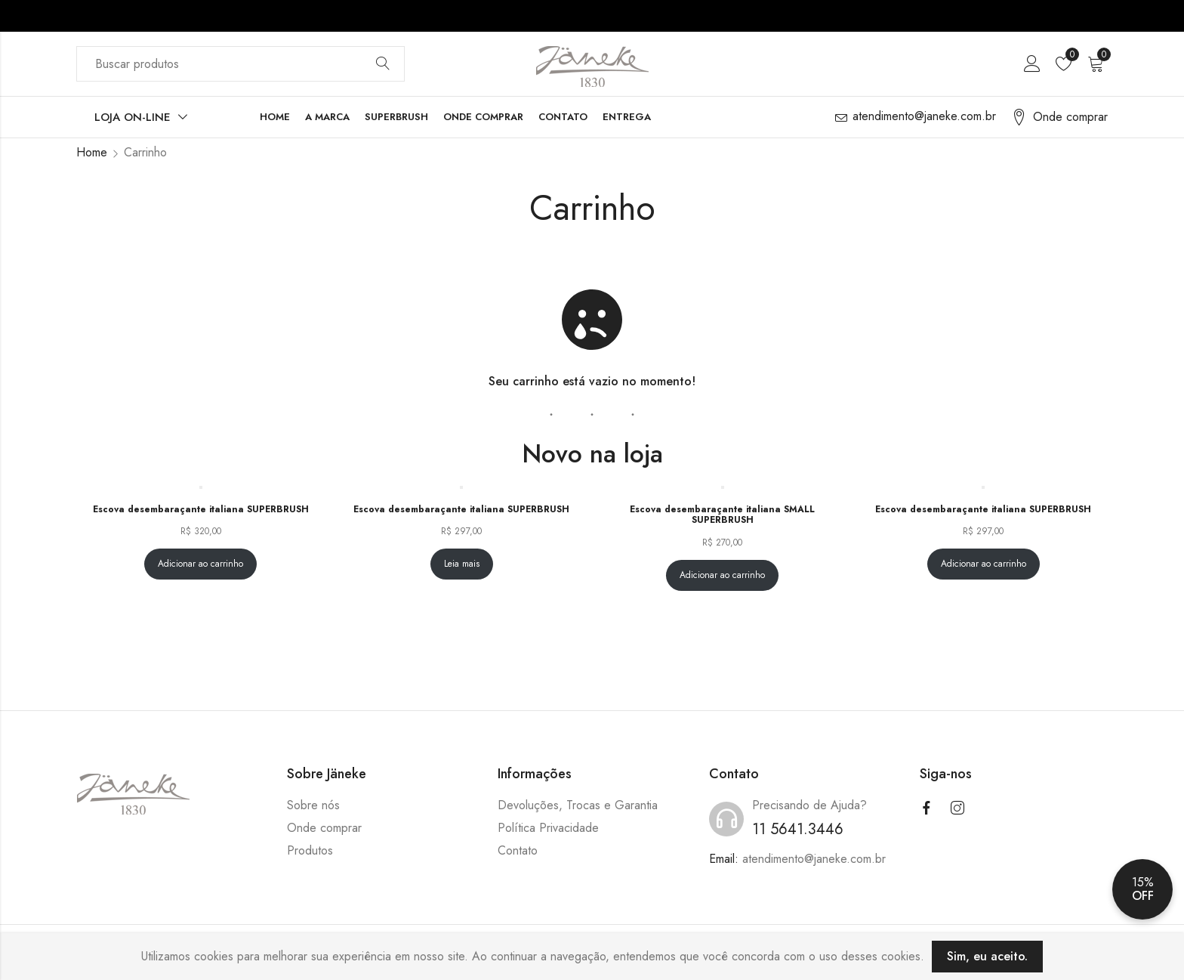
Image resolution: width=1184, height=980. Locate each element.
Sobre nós (313, 805)
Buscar (383, 64)
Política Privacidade (548, 827)
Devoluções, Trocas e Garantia (578, 805)
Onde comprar (324, 827)
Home (91, 152)
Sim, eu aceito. (987, 956)
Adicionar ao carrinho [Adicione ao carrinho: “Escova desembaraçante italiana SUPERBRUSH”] (200, 563)
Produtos (310, 850)
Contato (518, 850)
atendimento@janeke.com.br (814, 858)
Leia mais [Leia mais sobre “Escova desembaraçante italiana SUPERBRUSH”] (461, 563)
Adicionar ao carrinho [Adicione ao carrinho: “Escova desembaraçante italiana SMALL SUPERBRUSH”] (722, 575)
